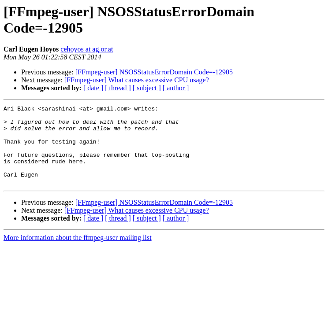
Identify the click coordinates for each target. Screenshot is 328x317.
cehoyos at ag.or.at (86, 49)
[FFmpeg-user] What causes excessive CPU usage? (136, 80)
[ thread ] (118, 88)
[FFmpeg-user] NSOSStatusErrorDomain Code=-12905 (154, 72)
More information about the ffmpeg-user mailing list (78, 253)
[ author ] (176, 88)
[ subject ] (147, 88)
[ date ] (93, 88)
